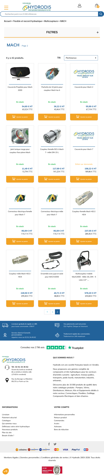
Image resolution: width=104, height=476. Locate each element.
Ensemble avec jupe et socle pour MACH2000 (52, 275)
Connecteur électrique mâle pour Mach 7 (52, 213)
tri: (59, 57)
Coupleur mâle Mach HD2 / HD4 (20, 275)
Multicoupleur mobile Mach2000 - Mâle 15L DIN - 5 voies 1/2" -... (84, 277)
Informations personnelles (64, 414)
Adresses (57, 426)
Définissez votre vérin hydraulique (16, 426)
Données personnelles (29, 457)
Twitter (55, 444)
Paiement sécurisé (9, 417)
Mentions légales (11, 457)
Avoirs (56, 423)
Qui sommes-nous (9, 423)
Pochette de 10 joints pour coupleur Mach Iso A (52, 88)
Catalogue (6, 420)
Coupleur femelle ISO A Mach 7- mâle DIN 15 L (52, 150)
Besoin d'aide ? (8, 435)
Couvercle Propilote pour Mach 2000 (20, 88)
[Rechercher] (49, 14)
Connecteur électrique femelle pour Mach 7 (20, 213)
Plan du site (7, 432)
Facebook (49, 444)
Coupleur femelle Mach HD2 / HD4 (84, 213)
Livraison (5, 414)
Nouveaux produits (10, 429)
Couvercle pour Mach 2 (84, 87)
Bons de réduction (61, 429)
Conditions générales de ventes (54, 457)
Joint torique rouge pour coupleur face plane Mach (20, 150)
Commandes (59, 420)
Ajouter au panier (20, 116)
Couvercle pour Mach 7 (84, 149)
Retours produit (60, 417)
